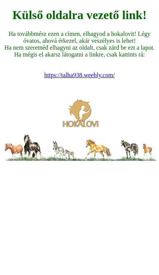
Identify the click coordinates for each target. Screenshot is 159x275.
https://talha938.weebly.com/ (79, 75)
